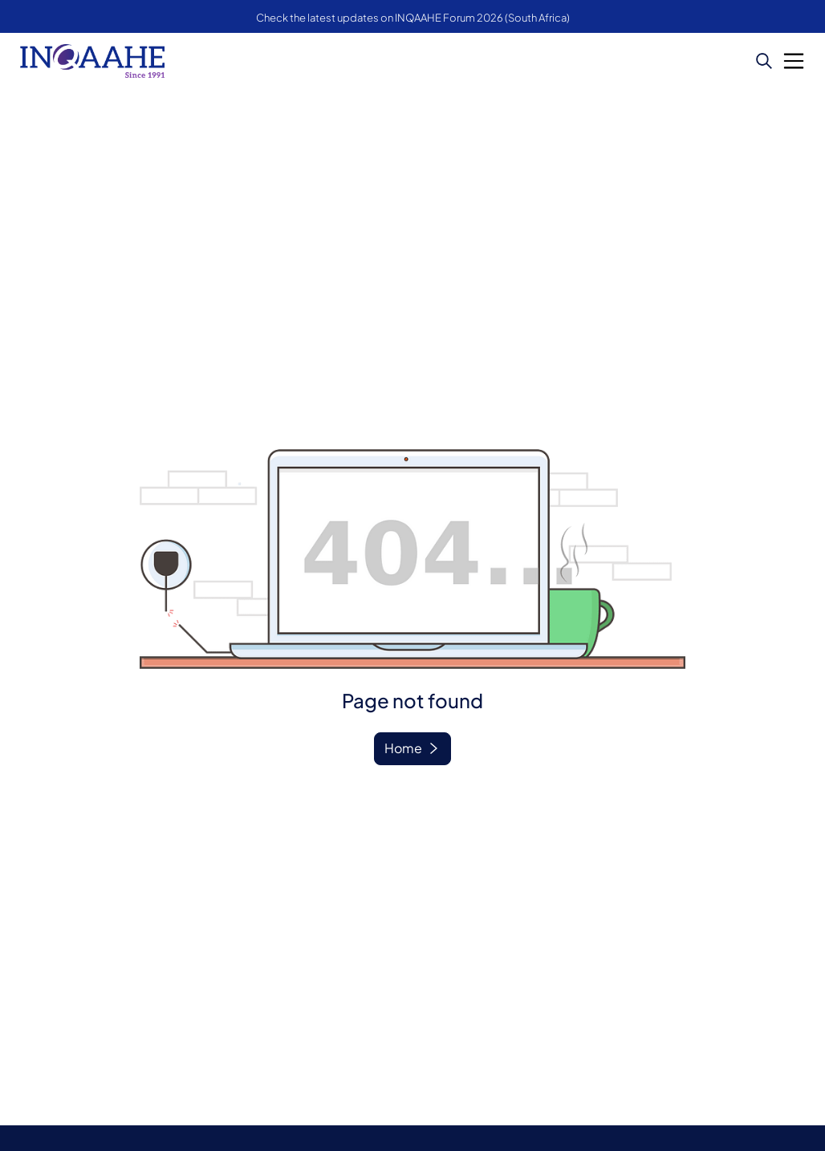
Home (403, 748)
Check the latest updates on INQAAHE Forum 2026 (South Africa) (413, 17)
